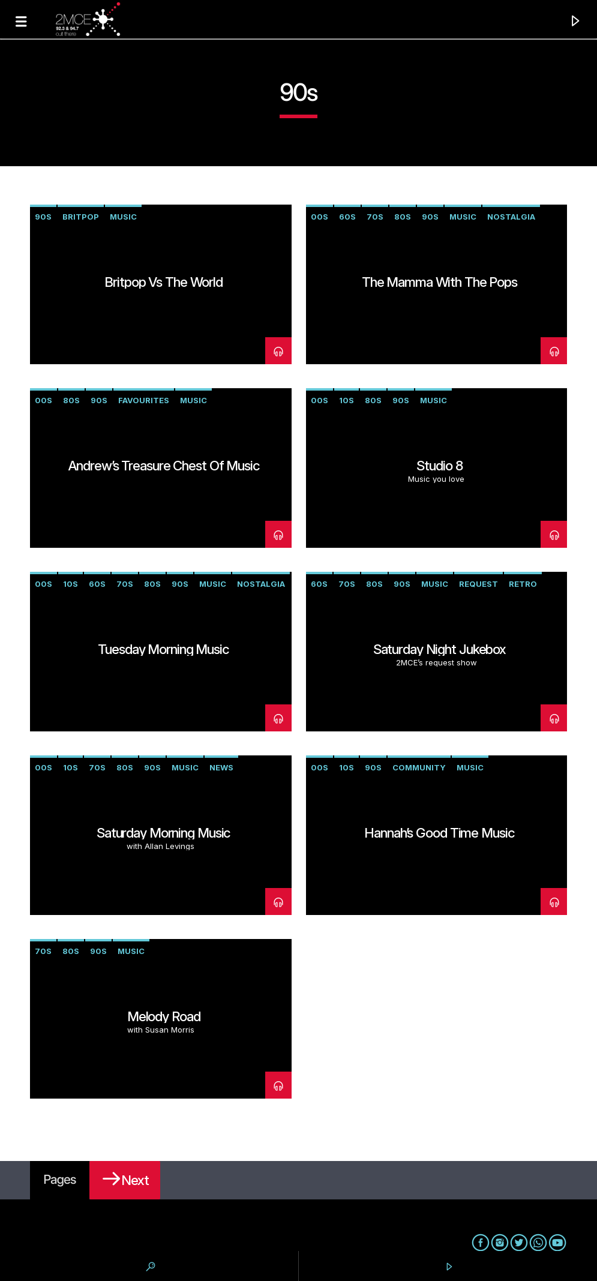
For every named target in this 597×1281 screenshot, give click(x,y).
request (478, 584)
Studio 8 (439, 465)
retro (523, 584)
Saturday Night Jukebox (439, 649)
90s (43, 216)
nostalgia (511, 216)
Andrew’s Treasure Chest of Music (164, 465)
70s (375, 216)
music (123, 216)
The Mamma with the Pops (439, 282)
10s (346, 400)
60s (347, 216)
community (419, 767)
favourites (143, 400)
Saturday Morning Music (163, 832)
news (221, 767)
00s (319, 216)
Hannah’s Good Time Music (439, 832)
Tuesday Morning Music (163, 649)
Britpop (80, 216)
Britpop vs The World (163, 282)
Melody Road (163, 1016)
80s (402, 216)
